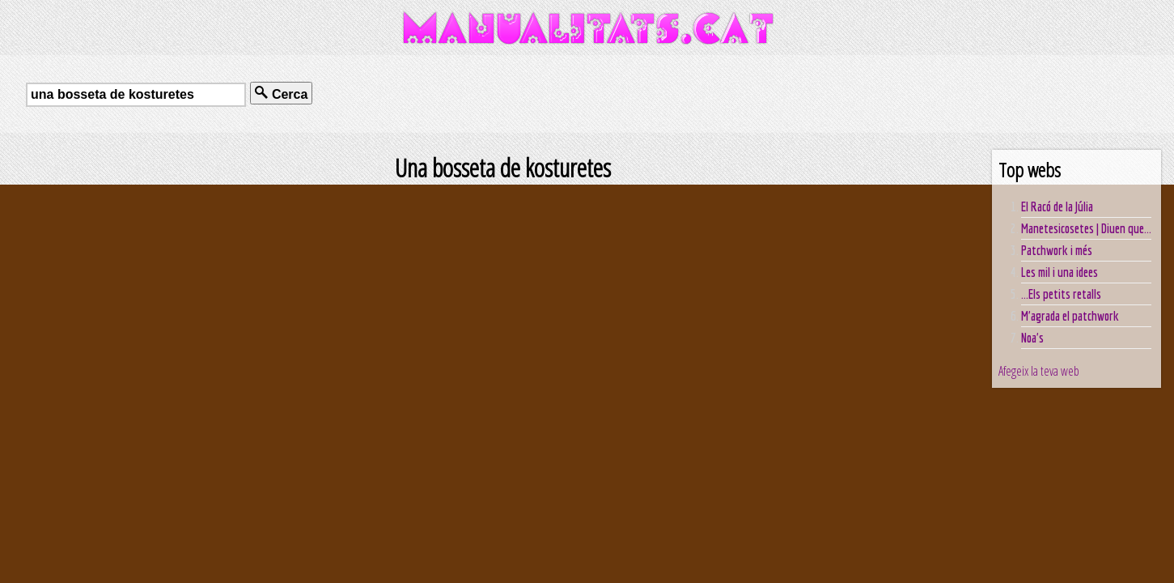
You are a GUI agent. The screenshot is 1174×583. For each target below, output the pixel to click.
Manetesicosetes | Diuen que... (1086, 228)
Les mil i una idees (1059, 272)
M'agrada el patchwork (1070, 316)
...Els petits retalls (1061, 294)
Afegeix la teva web (1038, 371)
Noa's (1032, 337)
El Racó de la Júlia (1057, 206)
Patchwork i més (1056, 250)
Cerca (281, 93)
